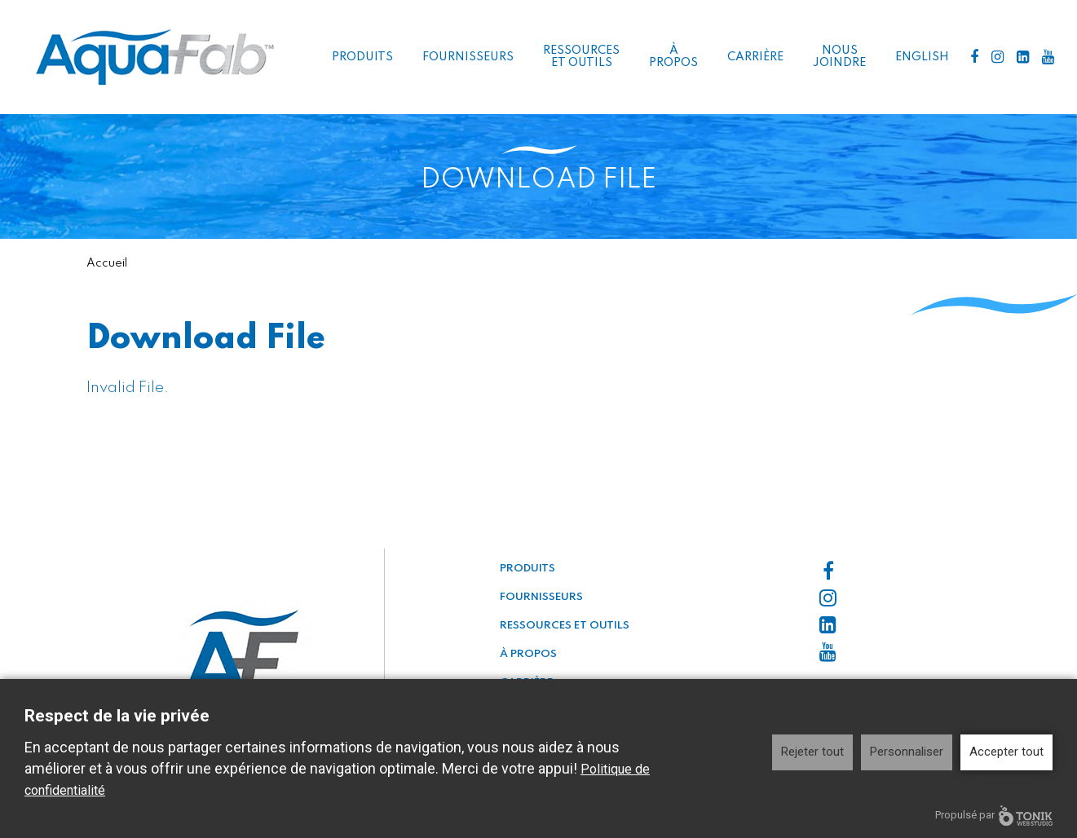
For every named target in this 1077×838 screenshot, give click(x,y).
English (922, 57)
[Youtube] (1048, 57)
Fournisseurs (468, 57)
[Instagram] (997, 57)
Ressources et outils (581, 56)
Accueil (106, 263)
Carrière (755, 57)
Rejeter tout (812, 751)
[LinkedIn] (1022, 57)
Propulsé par (994, 815)
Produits (362, 57)
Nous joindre (839, 56)
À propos (673, 56)
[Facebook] (974, 57)
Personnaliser (906, 751)
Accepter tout (1006, 751)
